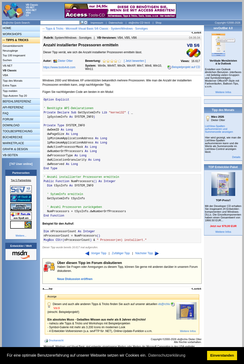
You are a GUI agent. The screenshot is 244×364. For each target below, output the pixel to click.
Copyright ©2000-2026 (227, 22)
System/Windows (122, 28)
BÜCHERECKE (12, 137)
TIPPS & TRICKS (17, 40)
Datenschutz (116, 22)
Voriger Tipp (95, 253)
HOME (6, 28)
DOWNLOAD (11, 125)
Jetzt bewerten (135, 61)
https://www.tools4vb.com (59, 67)
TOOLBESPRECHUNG (17, 131)
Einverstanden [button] (222, 355)
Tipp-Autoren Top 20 (14, 95)
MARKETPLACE (13, 143)
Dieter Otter (65, 61)
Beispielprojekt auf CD (186, 67)
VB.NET (7, 65)
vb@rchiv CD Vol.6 (139, 22)
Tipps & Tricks (54, 28)
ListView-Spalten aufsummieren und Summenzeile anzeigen (219, 129)
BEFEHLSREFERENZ (16, 101)
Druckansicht (54, 341)
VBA (5, 75)
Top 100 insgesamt (13, 55)
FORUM (7, 119)
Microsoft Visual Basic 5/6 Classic (87, 28)
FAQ (5, 113)
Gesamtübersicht (12, 45)
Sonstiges (141, 28)
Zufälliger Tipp (121, 253)
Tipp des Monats (12, 80)
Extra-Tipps (9, 85)
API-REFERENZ (13, 107)
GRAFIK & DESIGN (15, 149)
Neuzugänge (10, 50)
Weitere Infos (188, 331)
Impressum (97, 22)
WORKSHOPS (12, 34)
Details (236, 157)
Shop (158, 22)
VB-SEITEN (10, 155)
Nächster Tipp (147, 253)
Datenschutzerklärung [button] (166, 355)
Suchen (7, 60)
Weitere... (20, 235)
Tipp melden (9, 91)
